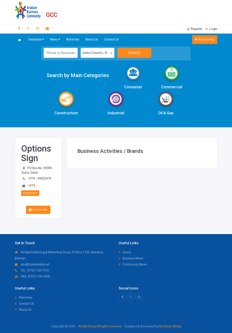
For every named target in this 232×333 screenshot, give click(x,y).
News (55, 39)
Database (36, 39)
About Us (91, 39)
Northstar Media (169, 326)
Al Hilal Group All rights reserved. (100, 326)
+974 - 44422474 (39, 178)
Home (125, 252)
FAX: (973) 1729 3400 (32, 276)
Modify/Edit (30, 193)
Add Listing (204, 39)
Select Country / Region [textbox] (98, 53)
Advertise (72, 39)
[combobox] (98, 53)
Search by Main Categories (77, 75)
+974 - (32, 185)
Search (134, 52)
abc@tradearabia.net (32, 264)
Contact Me (38, 209)
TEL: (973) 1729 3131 (32, 270)
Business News (131, 258)
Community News (133, 264)
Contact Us (111, 39)
